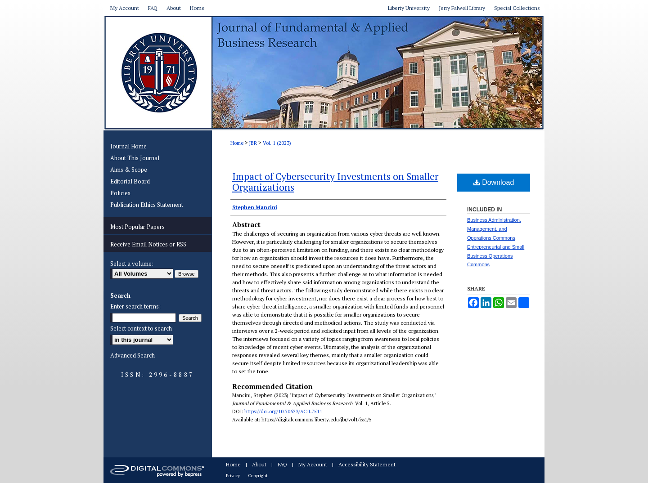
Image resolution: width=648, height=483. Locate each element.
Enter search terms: (135, 306)
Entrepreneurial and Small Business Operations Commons (495, 256)
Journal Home (128, 146)
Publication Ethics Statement (146, 205)
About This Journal (134, 158)
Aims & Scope (128, 169)
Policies (120, 193)
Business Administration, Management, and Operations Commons (494, 229)
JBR (253, 143)
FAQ (282, 464)
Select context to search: (142, 328)
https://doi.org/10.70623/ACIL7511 (283, 411)
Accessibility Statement (367, 464)
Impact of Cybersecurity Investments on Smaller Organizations (335, 181)
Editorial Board (130, 181)
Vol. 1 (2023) (277, 143)
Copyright (258, 476)
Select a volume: (131, 263)
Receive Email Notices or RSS (148, 244)
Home (236, 143)
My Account (312, 464)
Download (493, 182)
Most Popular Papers (137, 227)
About (259, 464)
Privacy (233, 476)
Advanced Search (132, 355)
